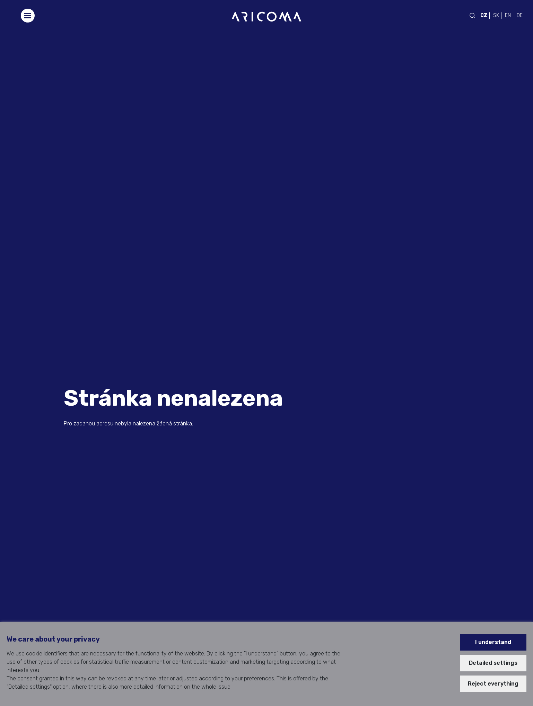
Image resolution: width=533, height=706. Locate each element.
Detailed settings (493, 663)
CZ (483, 15)
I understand (493, 642)
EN (508, 15)
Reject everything (493, 683)
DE (520, 15)
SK (496, 15)
